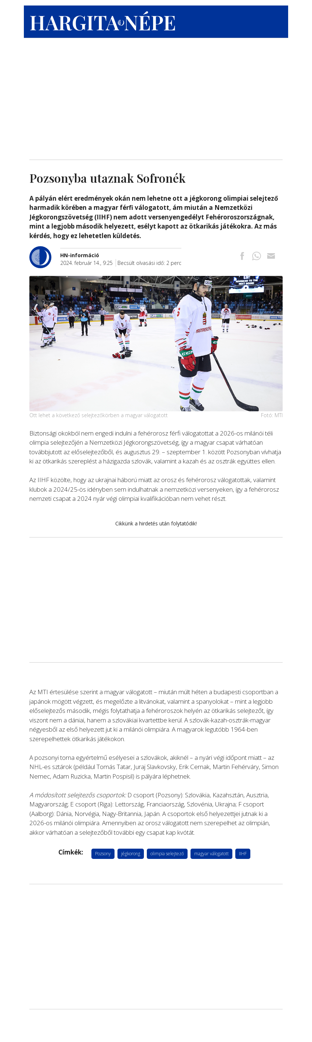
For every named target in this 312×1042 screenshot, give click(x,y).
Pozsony (103, 853)
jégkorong (130, 853)
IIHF (243, 853)
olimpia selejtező (167, 853)
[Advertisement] (156, 97)
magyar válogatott (211, 853)
